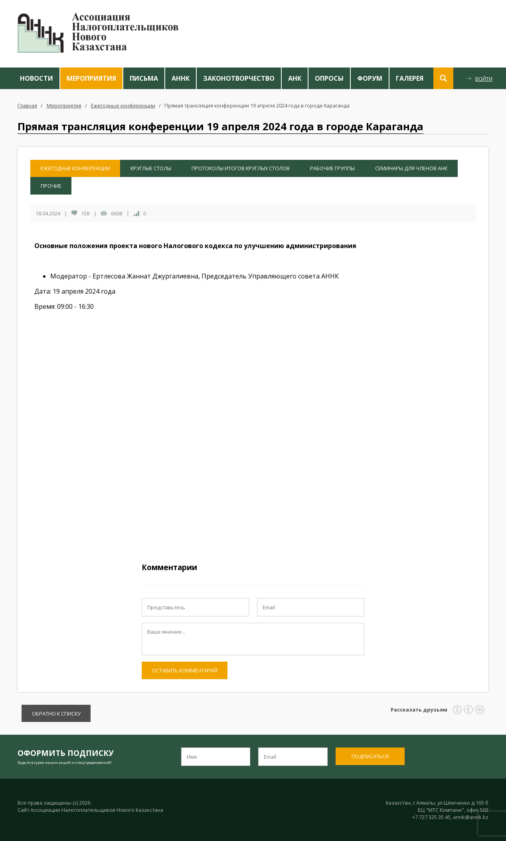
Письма (144, 78)
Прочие (51, 185)
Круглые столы (150, 168)
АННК (181, 78)
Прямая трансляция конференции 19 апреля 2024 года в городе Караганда (257, 105)
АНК (294, 78)
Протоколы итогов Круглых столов (241, 168)
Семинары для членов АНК (411, 168)
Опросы (329, 78)
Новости (36, 78)
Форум (369, 78)
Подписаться (370, 756)
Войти (483, 78)
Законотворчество (239, 78)
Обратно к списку (56, 713)
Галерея (409, 78)
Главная (27, 105)
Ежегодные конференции (123, 105)
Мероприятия (91, 78)
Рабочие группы (332, 168)
